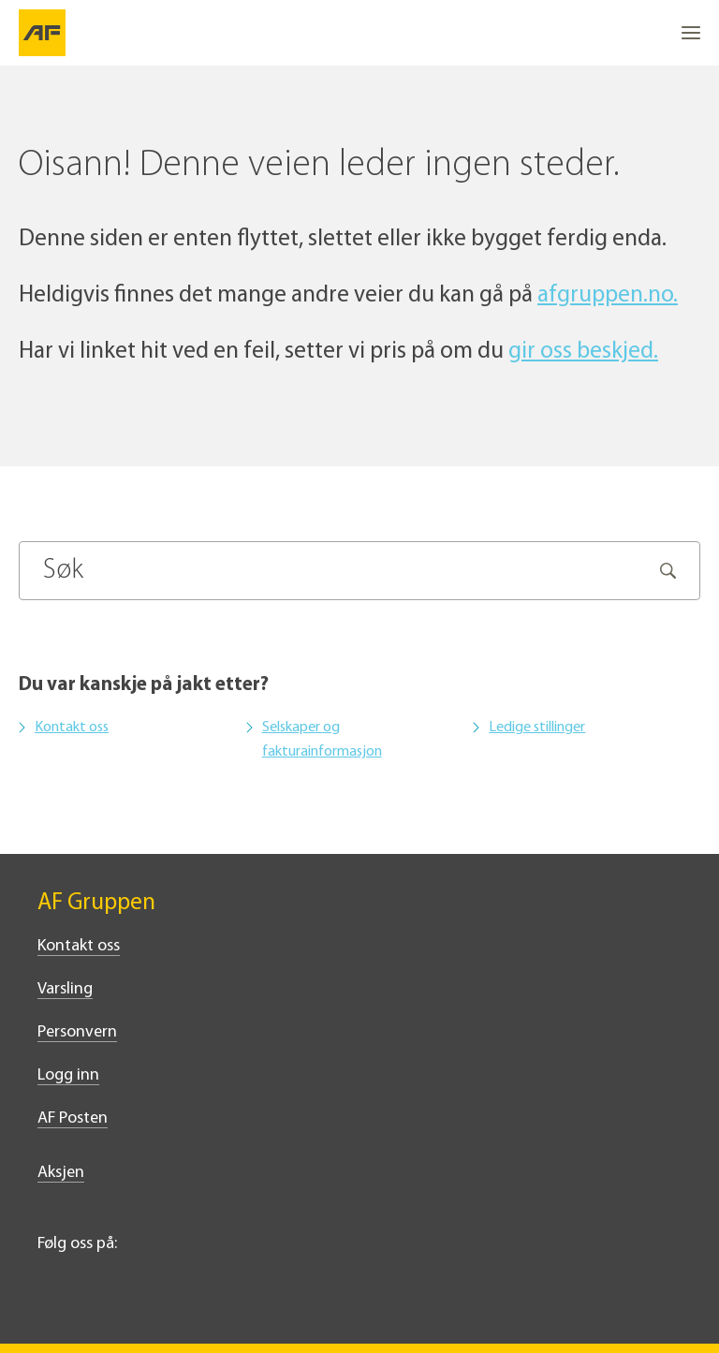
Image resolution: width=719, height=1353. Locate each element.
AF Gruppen (96, 903)
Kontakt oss (72, 727)
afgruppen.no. (607, 295)
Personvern (77, 1032)
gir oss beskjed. (583, 351)
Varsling (65, 989)
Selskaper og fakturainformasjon (322, 739)
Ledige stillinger (537, 727)
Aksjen (60, 1173)
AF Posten (72, 1118)
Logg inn (68, 1075)
